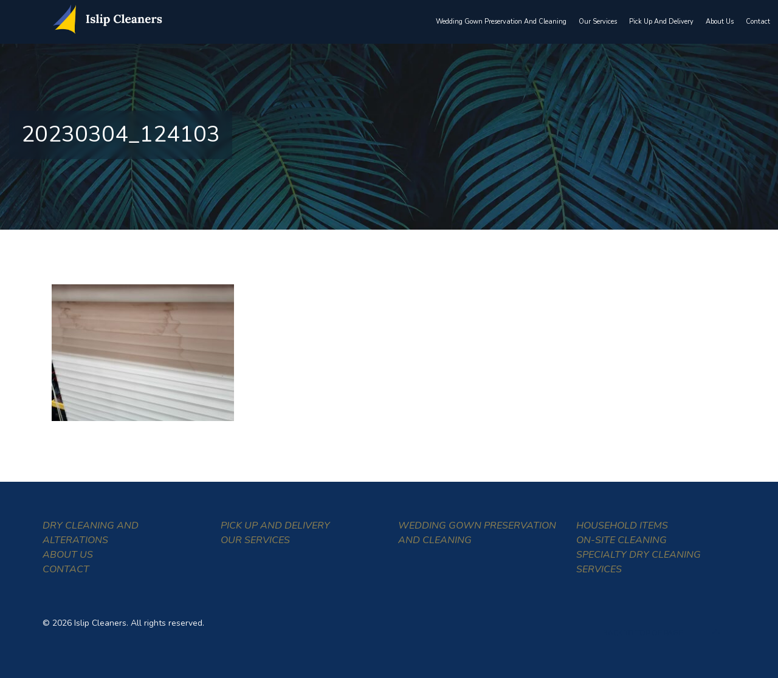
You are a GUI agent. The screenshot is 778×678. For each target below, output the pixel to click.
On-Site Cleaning (621, 540)
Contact (758, 21)
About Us (720, 21)
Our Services (598, 21)
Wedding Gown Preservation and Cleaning (501, 21)
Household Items (622, 525)
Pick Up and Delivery (661, 21)
